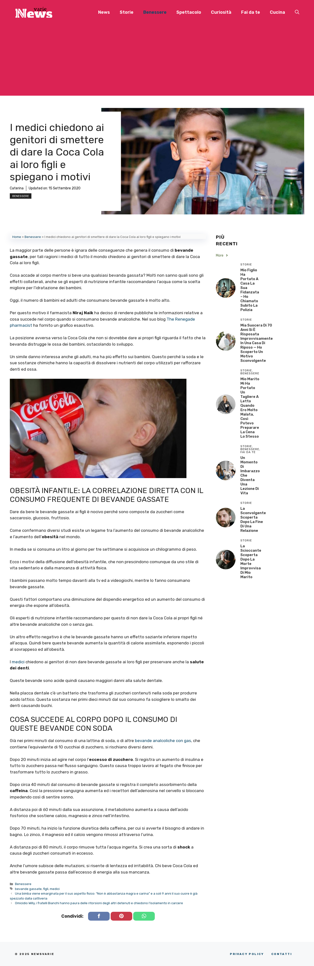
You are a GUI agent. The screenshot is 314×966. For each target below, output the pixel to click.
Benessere (155, 12)
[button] (297, 12)
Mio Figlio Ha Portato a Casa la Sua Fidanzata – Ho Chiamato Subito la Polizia (249, 290)
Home (16, 237)
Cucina (277, 12)
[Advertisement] (157, 61)
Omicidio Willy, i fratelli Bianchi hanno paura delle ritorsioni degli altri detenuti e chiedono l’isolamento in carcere (99, 903)
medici (18, 661)
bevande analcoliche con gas (163, 740)
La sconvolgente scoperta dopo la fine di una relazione (253, 519)
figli (45, 889)
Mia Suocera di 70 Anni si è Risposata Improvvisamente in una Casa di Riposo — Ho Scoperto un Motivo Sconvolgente (256, 343)
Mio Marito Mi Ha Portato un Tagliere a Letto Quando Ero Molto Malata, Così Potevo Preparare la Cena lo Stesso (249, 408)
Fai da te (250, 12)
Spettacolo (188, 12)
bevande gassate (28, 889)
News (104, 12)
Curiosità (221, 12)
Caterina (17, 188)
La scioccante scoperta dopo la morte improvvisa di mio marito (250, 561)
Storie (126, 12)
